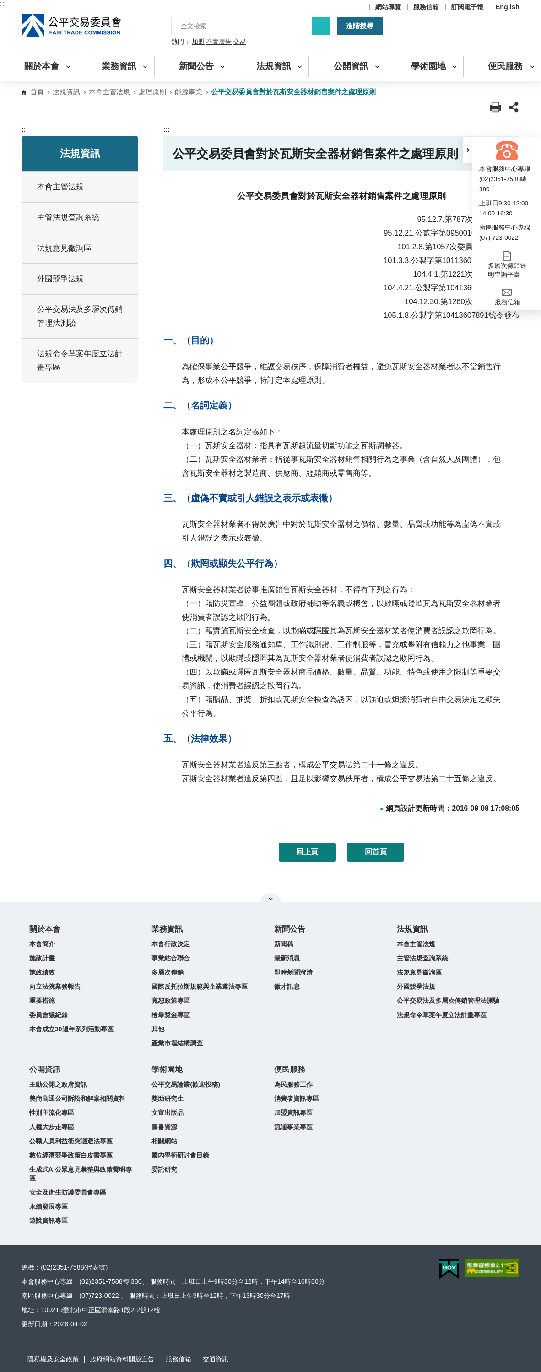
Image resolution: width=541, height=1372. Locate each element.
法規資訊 (66, 92)
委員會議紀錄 (48, 1014)
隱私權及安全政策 (53, 1359)
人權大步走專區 (51, 1127)
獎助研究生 (167, 1098)
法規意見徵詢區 (64, 248)
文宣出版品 (167, 1112)
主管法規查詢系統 (68, 217)
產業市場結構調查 (177, 1043)
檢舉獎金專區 (170, 1014)
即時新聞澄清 (293, 972)
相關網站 (164, 1141)
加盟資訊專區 (293, 1112)
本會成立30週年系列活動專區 (71, 1029)
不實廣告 (219, 42)
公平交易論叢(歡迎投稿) (185, 1084)
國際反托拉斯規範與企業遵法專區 (199, 986)
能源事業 (188, 92)
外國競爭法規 (416, 986)
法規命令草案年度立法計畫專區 (442, 1014)
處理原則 (152, 92)
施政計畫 (42, 958)
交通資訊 (215, 1359)
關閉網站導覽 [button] (270, 898)
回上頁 (307, 852)
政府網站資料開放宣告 (122, 1359)
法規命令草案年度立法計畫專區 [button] (84, 360)
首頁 (37, 92)
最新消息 (287, 958)
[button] (467, 150)
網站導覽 (388, 7)
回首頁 (376, 852)
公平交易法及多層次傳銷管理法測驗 (80, 316)
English (507, 7)
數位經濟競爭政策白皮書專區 (71, 1155)
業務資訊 (167, 929)
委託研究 (164, 1169)
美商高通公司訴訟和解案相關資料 (77, 1098)
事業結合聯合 (170, 958)
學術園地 (167, 1069)
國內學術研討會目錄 (180, 1155)
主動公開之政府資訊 (58, 1084)
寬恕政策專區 (170, 1000)
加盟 (198, 42)
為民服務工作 (293, 1084)
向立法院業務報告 (55, 986)
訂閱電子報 (467, 7)
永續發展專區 (48, 1206)
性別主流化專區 (51, 1112)
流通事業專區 (293, 1127)
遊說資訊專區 (48, 1220)
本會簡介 (42, 944)
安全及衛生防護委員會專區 (67, 1192)
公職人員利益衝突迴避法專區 (71, 1141)
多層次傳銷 (167, 972)
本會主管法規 (109, 92)
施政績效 (42, 972)
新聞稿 (283, 944)
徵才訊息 (287, 986)
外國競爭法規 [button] (84, 278)
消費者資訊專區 (296, 1098)
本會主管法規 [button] (84, 186)
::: (3, 4)
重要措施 (42, 1000)
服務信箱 (426, 7)
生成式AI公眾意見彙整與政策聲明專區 (80, 1174)
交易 (239, 42)
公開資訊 (44, 1069)
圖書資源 (164, 1127)
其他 (157, 1029)
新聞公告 (289, 929)
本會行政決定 (170, 944)
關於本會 (44, 929)
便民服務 (289, 1069)
